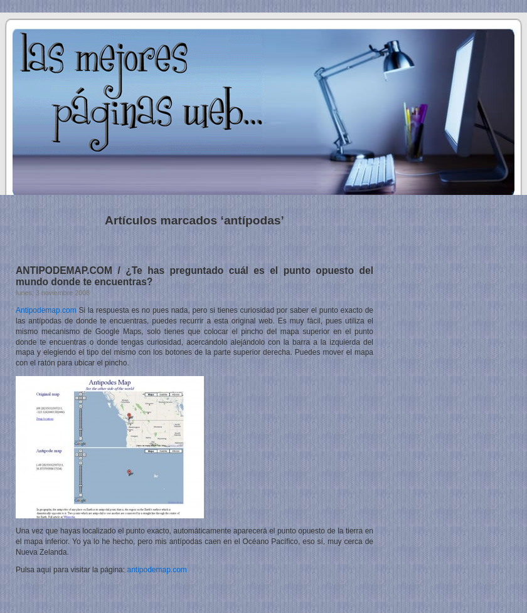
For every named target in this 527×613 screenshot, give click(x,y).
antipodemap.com (156, 569)
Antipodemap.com (46, 310)
